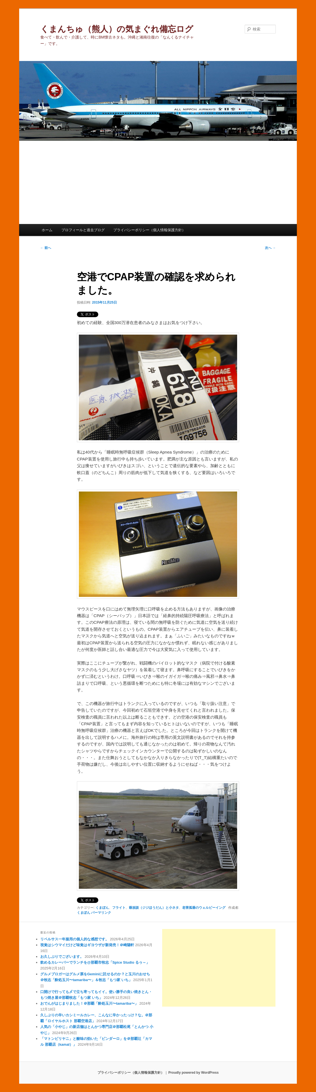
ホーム (47, 230)
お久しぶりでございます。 (62, 956)
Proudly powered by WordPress (193, 1073)
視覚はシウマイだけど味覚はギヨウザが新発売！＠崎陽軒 (87, 945)
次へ (270, 248)
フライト (119, 908)
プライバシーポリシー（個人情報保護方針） (149, 230)
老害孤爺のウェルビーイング (203, 908)
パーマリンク (101, 913)
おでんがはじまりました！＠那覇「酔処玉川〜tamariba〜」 (89, 1003)
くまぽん (102, 908)
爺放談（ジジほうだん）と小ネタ (154, 908)
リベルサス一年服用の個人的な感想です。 (74, 939)
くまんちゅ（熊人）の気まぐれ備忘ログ (116, 29)
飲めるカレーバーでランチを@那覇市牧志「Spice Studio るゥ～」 (95, 962)
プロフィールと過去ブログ (83, 230)
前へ (45, 248)
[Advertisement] (158, 182)
